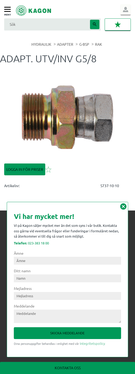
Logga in (126, 9)
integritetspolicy (92, 343)
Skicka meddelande (67, 333)
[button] (8, 9)
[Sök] (94, 24)
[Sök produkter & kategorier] (46, 24)
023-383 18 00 (31, 243)
